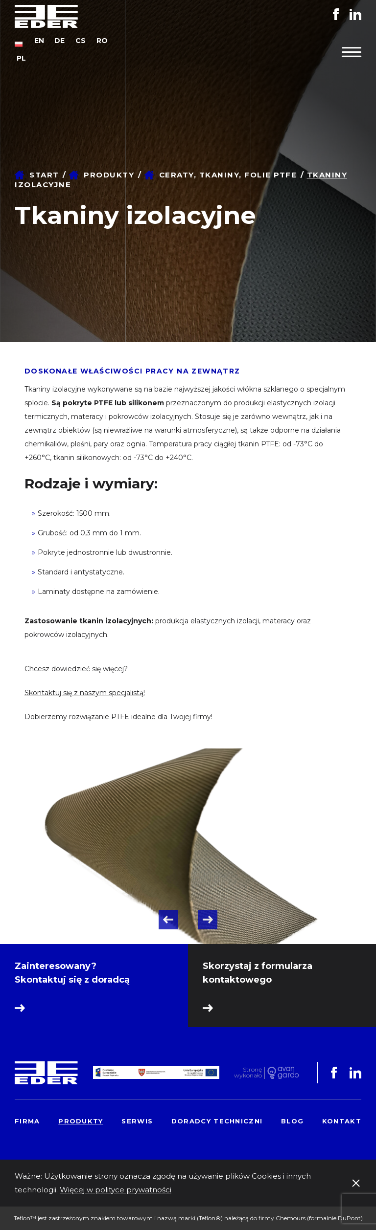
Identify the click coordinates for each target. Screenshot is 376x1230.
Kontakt (341, 1121)
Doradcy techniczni (216, 1121)
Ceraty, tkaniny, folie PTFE (228, 174)
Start (44, 174)
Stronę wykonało (248, 1073)
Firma (27, 1121)
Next (207, 919)
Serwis (137, 1121)
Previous (168, 919)
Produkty (109, 174)
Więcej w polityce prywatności (115, 1189)
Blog (292, 1121)
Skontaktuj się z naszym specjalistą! (84, 692)
